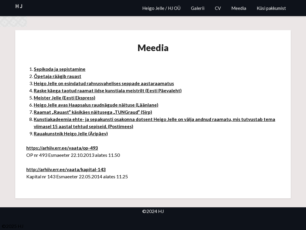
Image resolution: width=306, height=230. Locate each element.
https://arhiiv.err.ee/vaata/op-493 (63, 148)
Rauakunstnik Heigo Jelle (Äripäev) (72, 133)
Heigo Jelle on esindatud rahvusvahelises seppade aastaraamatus (107, 83)
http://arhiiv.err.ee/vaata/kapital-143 (67, 169)
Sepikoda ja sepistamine (61, 69)
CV (218, 8)
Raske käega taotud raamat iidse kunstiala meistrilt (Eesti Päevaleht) (110, 90)
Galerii (197, 8)
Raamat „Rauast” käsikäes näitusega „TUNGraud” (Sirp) (95, 112)
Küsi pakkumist (271, 8)
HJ (19, 6)
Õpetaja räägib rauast (58, 76)
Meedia (238, 8)
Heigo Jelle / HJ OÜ (161, 8)
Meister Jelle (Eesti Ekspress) (66, 97)
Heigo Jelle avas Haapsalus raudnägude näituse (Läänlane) (98, 105)
